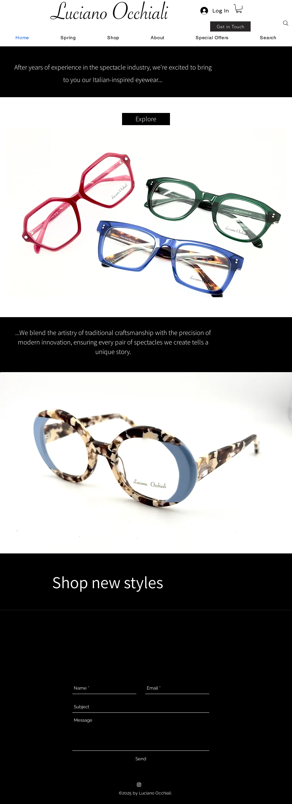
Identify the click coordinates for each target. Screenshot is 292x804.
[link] (239, 8)
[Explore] (146, 119)
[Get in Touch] (230, 26)
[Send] (140, 759)
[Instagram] (139, 784)
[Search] (285, 23)
